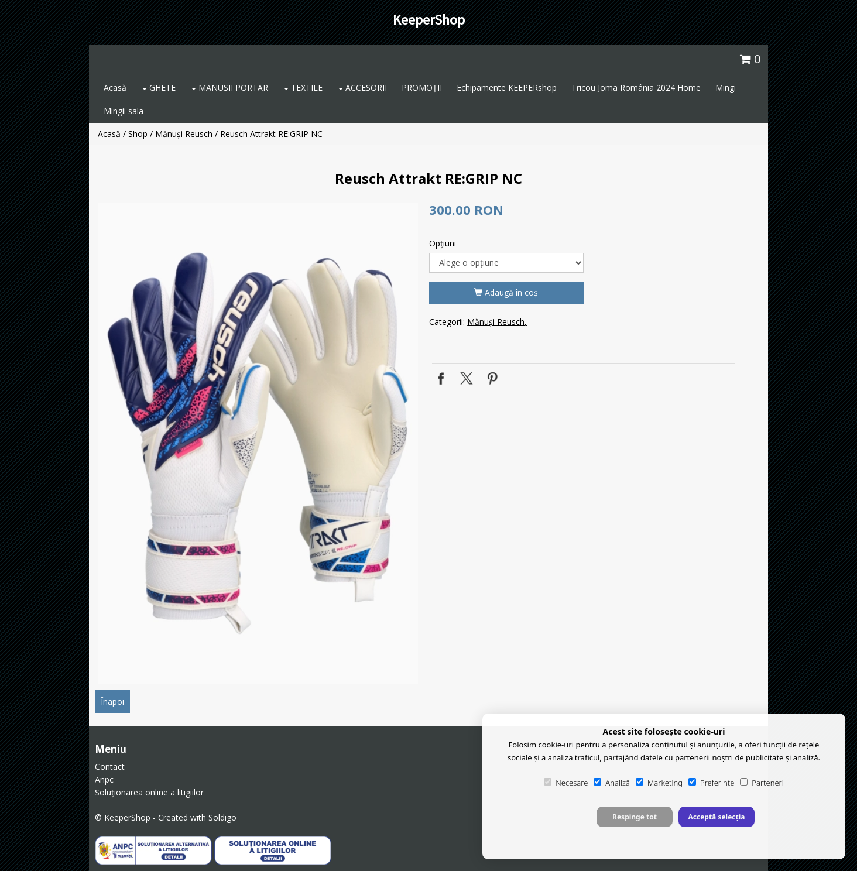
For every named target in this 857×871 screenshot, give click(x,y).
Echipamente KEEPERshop (507, 87)
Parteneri (761, 782)
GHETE (159, 87)
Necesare (566, 782)
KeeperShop (429, 20)
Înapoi (112, 701)
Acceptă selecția (716, 817)
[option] (258, 443)
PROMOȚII (422, 87)
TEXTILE (303, 87)
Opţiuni (442, 243)
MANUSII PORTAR (229, 87)
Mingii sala (123, 110)
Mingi (725, 87)
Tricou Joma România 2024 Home (636, 87)
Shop (138, 133)
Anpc (104, 779)
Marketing (659, 782)
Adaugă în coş (506, 292)
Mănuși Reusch (183, 133)
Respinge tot (634, 817)
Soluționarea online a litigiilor (149, 792)
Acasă (115, 87)
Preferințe (711, 782)
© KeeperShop (122, 817)
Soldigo (222, 817)
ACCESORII (362, 87)
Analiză (612, 782)
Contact (110, 766)
